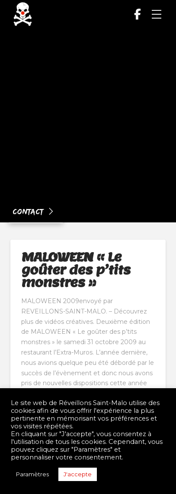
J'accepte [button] (78, 474)
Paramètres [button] (32, 474)
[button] (156, 14)
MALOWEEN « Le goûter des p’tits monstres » (75, 269)
